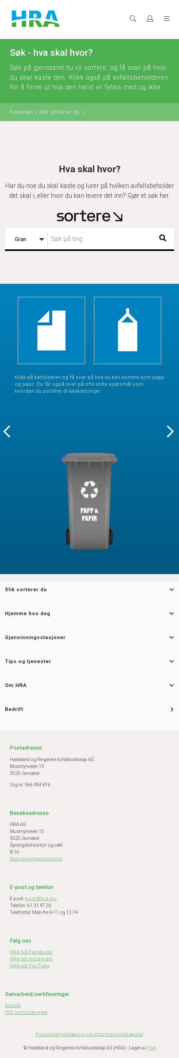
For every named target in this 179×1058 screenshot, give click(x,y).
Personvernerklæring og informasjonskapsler (90, 1034)
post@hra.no (41, 898)
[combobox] (89, 239)
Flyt (151, 1047)
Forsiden (21, 112)
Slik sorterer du (59, 112)
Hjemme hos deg (27, 613)
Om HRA (16, 685)
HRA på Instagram (31, 959)
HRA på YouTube (30, 965)
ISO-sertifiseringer (26, 1012)
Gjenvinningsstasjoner (35, 637)
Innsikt (13, 1005)
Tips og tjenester (28, 661)
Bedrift (14, 709)
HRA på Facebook (31, 952)
